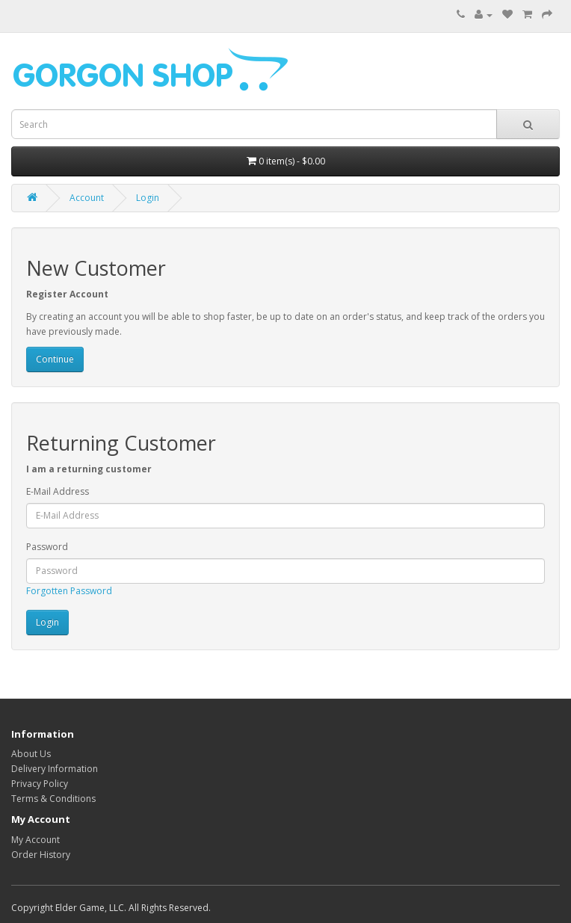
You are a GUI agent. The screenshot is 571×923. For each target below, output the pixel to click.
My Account (35, 839)
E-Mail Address (57, 491)
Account (87, 197)
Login (147, 197)
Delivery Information (54, 768)
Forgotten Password (69, 590)
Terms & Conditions (53, 798)
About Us (31, 753)
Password (47, 546)
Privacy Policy (39, 783)
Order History (40, 854)
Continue (55, 359)
